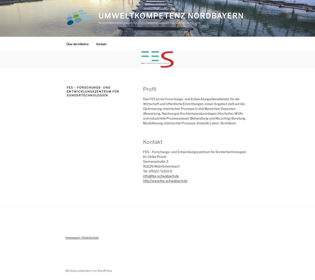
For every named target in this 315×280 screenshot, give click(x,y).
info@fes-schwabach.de (161, 176)
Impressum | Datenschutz (82, 237)
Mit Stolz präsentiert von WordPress (88, 270)
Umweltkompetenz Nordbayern (171, 15)
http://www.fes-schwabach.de (165, 181)
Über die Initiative (77, 44)
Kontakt (101, 44)
